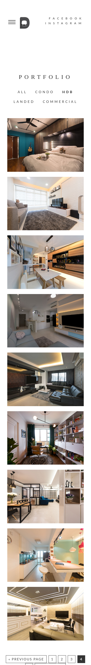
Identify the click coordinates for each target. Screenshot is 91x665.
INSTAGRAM (64, 23)
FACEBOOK (66, 18)
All (22, 92)
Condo (44, 92)
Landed (24, 101)
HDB (68, 92)
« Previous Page (26, 659)
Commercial (60, 101)
